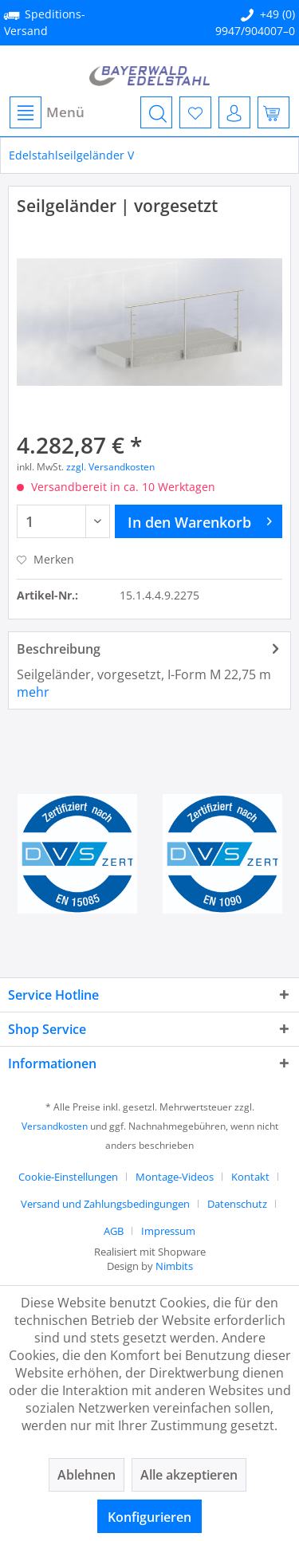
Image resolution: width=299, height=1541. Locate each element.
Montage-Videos (175, 1177)
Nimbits (174, 1266)
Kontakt (250, 1177)
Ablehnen (86, 1475)
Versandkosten (55, 1126)
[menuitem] (46, 112)
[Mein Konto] (234, 112)
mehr (33, 692)
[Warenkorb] (273, 112)
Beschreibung (58, 649)
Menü (47, 112)
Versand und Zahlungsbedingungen (105, 1204)
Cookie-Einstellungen (68, 1177)
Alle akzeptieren (189, 1475)
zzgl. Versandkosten (110, 467)
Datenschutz (237, 1204)
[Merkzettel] (195, 112)
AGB (114, 1231)
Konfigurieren (149, 1517)
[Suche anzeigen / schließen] (156, 112)
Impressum (168, 1231)
